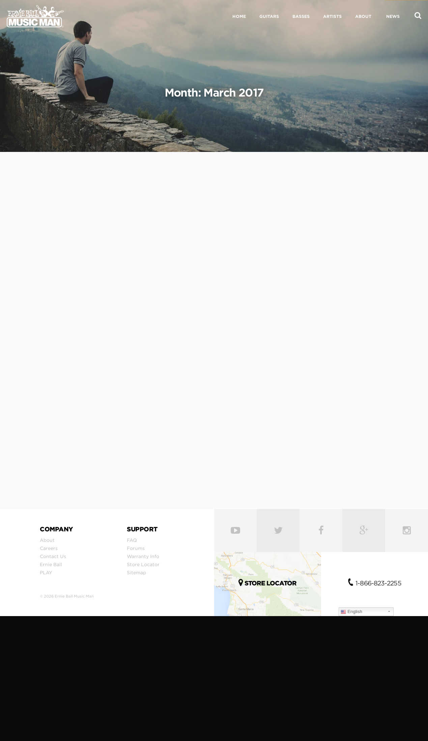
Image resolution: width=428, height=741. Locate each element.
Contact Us (53, 556)
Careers (49, 548)
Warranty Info (143, 556)
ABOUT (363, 16)
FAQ (132, 540)
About (47, 540)
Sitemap (136, 572)
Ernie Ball (51, 564)
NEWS (393, 16)
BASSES (301, 16)
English (351, 611)
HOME (239, 16)
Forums (136, 548)
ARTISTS (332, 16)
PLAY (46, 572)
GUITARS (269, 16)
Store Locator (143, 564)
